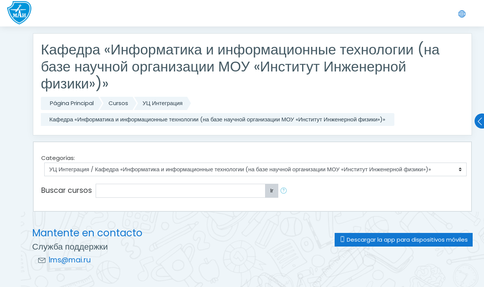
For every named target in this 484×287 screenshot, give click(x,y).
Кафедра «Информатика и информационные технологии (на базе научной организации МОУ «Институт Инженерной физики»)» (218, 119)
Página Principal (72, 103)
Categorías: (58, 158)
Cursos (118, 103)
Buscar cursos (66, 190)
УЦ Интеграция (163, 103)
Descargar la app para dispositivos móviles (404, 240)
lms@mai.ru (70, 260)
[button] (285, 190)
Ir (271, 190)
